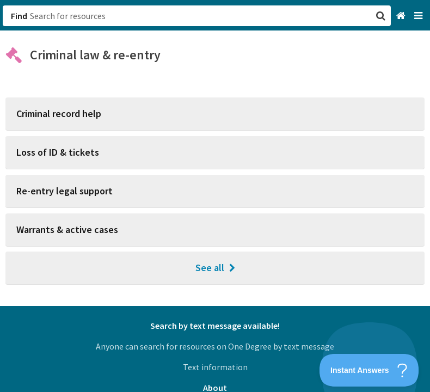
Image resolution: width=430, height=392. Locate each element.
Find (19, 15)
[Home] (402, 16)
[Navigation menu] (419, 16)
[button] (215, 196)
